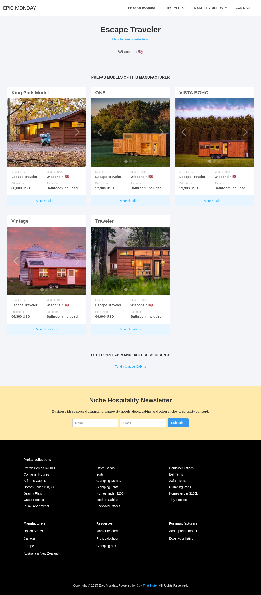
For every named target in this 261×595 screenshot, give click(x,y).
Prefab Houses (142, 8)
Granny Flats (33, 493)
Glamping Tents (107, 487)
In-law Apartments (36, 506)
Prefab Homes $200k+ (39, 468)
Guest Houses (34, 500)
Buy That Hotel (146, 585)
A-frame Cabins (35, 481)
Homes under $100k (183, 493)
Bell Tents (176, 474)
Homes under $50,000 (39, 487)
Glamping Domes (108, 481)
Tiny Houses (178, 500)
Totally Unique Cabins (130, 366)
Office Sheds (105, 468)
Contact (243, 8)
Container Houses (36, 474)
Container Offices (181, 468)
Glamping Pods (180, 487)
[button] (175, 8)
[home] (19, 7)
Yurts (100, 474)
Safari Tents (177, 481)
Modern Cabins (107, 500)
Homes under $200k (110, 493)
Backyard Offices (108, 506)
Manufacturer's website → (130, 39)
